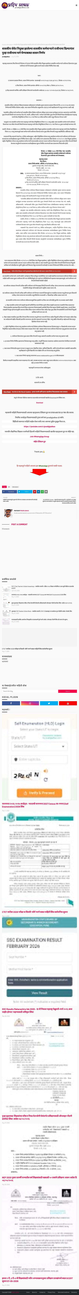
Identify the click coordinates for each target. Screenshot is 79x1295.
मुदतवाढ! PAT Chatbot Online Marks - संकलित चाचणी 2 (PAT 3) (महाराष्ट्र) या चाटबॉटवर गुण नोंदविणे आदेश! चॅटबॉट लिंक (42, 611)
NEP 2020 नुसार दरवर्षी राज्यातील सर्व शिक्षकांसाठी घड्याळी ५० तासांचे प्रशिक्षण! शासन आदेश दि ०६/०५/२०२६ (39, 1179)
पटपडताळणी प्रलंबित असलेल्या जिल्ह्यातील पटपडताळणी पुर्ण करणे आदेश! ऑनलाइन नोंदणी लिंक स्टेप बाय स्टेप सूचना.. (40, 619)
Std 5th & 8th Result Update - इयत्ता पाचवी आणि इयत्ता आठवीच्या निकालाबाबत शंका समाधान (39, 392)
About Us (34, 1292)
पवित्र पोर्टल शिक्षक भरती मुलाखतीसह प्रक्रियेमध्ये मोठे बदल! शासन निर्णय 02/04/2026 (36, 271)
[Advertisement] (39, 25)
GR (9, 487)
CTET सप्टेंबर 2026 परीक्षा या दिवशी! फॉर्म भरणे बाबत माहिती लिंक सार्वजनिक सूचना (27, 649)
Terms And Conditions (63, 1292)
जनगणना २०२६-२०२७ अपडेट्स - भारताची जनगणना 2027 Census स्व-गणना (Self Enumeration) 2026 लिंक (39, 594)
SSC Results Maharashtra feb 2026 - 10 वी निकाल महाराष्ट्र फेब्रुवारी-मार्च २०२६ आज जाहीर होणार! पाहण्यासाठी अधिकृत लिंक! (37, 1010)
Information (9, 44)
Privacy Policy (51, 1292)
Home (3, 44)
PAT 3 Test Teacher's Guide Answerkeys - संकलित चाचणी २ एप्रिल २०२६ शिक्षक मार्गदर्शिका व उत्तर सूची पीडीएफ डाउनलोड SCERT (43, 587)
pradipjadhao (6, 56)
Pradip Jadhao (15, 1292)
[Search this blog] (30, 691)
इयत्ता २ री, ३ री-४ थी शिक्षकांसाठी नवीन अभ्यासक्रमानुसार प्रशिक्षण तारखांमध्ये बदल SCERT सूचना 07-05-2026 (37, 1279)
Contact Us (42, 1292)
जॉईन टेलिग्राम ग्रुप (40, 441)
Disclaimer (74, 1292)
